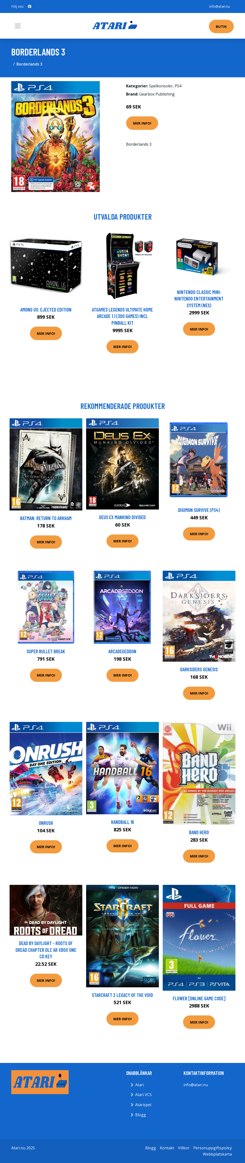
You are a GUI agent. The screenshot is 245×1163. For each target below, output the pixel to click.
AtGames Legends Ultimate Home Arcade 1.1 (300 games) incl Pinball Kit (122, 316)
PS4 (178, 86)
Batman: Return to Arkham (46, 518)
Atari (139, 1084)
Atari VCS (143, 1094)
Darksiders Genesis (199, 669)
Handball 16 (122, 822)
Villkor (183, 1148)
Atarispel (143, 1104)
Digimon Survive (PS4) (199, 510)
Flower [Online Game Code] (199, 998)
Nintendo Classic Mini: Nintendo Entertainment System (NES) (198, 298)
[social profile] (29, 6)
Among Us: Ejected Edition (46, 309)
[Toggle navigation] (17, 25)
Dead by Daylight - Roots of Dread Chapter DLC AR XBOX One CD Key (46, 949)
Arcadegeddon (122, 651)
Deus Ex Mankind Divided (122, 517)
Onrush (46, 823)
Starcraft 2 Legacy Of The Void (122, 995)
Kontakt (167, 1148)
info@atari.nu (219, 6)
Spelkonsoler (161, 86)
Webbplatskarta (217, 1154)
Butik (221, 26)
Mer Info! (142, 123)
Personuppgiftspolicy (212, 1148)
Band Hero (199, 832)
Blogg (140, 1114)
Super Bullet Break (46, 651)
